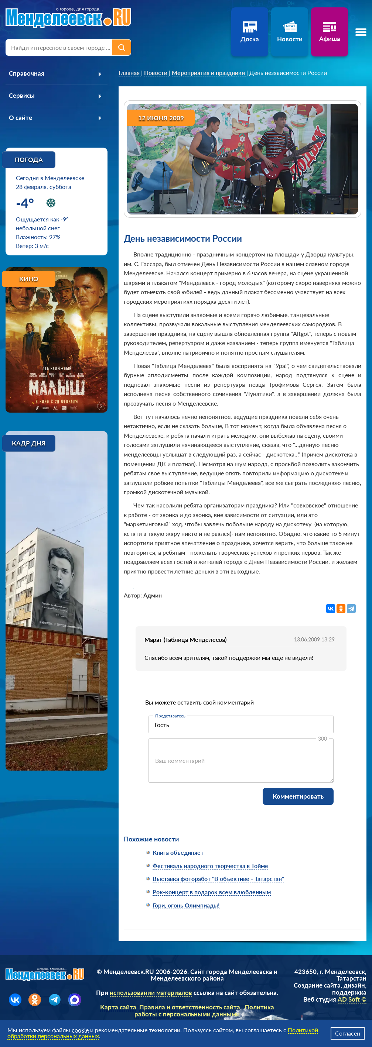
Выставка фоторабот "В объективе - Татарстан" (218, 878)
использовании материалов (152, 992)
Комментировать (298, 796)
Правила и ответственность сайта (190, 1007)
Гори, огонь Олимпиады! (186, 905)
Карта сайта (119, 1007)
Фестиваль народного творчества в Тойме (210, 865)
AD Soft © (352, 999)
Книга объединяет (178, 852)
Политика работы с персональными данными (205, 1010)
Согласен (347, 1033)
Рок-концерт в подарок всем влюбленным (212, 891)
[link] (130, 72)
